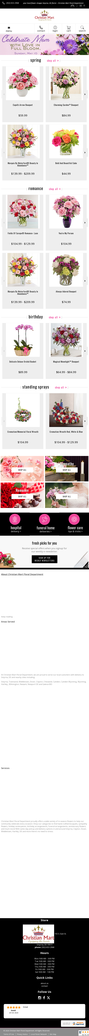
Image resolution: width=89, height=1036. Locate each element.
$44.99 (66, 173)
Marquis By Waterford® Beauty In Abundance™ (23, 164)
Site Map (53, 1034)
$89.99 (22, 372)
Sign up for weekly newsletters (44, 559)
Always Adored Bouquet (66, 291)
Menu (9, 30)
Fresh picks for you (45, 546)
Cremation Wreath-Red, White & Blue (66, 431)
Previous (3, 94)
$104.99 (66, 244)
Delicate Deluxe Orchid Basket (22, 361)
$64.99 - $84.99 (66, 372)
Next (85, 94)
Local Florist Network (39, 1034)
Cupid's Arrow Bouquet (23, 104)
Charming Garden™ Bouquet (66, 104)
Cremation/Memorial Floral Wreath (22, 431)
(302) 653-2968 (12, 3)
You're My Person (66, 233)
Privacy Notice (22, 1034)
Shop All (51, 60)
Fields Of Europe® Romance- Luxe (23, 233)
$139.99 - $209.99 (23, 173)
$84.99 (66, 115)
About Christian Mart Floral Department (22, 574)
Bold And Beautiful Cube (66, 163)
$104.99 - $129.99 (23, 244)
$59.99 (22, 115)
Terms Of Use (8, 1034)
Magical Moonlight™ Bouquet (66, 361)
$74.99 (66, 302)
